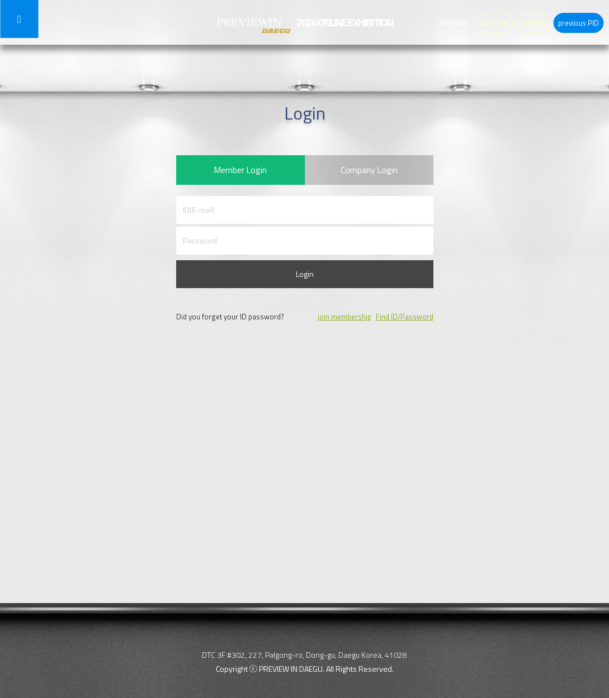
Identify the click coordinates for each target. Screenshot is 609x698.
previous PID (578, 22)
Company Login (369, 171)
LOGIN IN (494, 22)
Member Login (240, 171)
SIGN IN (533, 22)
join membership (344, 320)
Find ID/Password (404, 320)
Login (305, 277)
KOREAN (453, 22)
